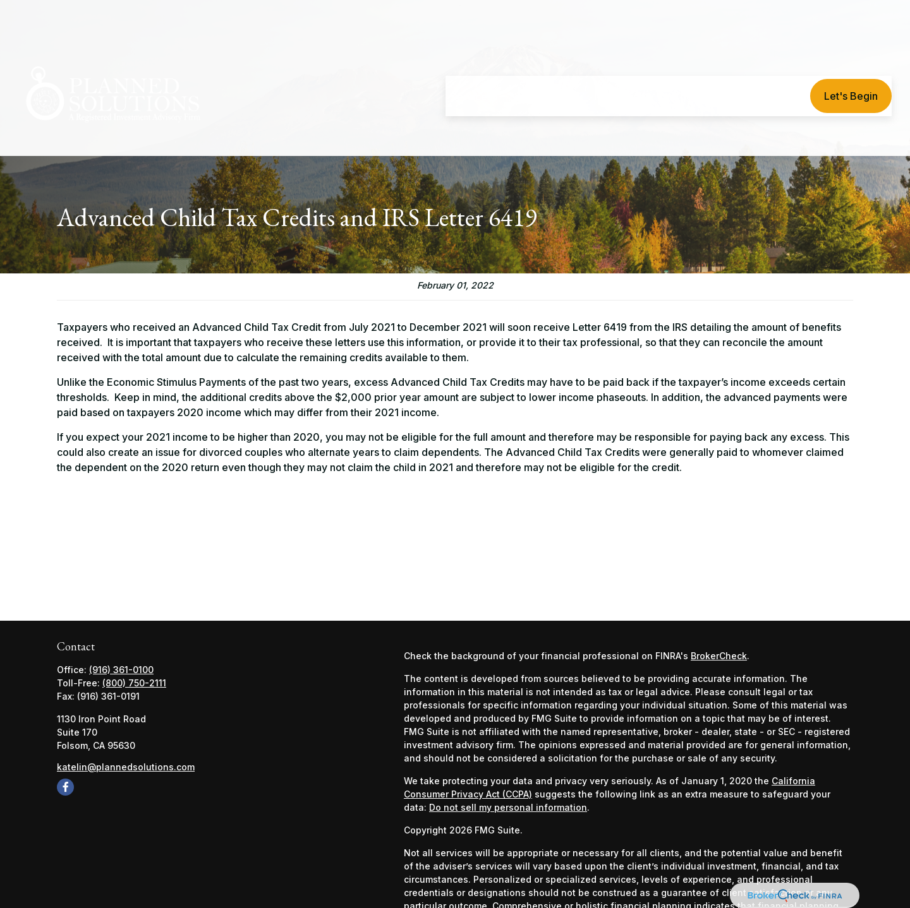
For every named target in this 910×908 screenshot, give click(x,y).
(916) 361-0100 (121, 669)
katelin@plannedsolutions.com (126, 767)
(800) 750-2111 (134, 683)
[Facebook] (65, 787)
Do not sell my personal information (508, 807)
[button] (471, 60)
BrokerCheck (719, 655)
